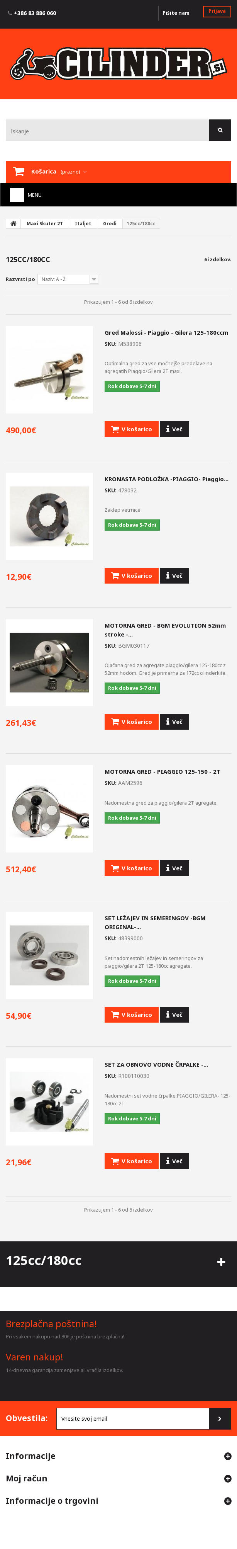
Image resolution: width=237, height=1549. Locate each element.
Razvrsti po (20, 279)
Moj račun (26, 1478)
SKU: (111, 344)
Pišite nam (176, 12)
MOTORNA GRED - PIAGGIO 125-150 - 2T (162, 771)
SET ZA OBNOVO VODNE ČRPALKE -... (156, 1064)
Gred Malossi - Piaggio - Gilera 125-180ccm (166, 332)
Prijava (217, 10)
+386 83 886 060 (35, 13)
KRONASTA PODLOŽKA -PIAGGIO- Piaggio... (167, 479)
